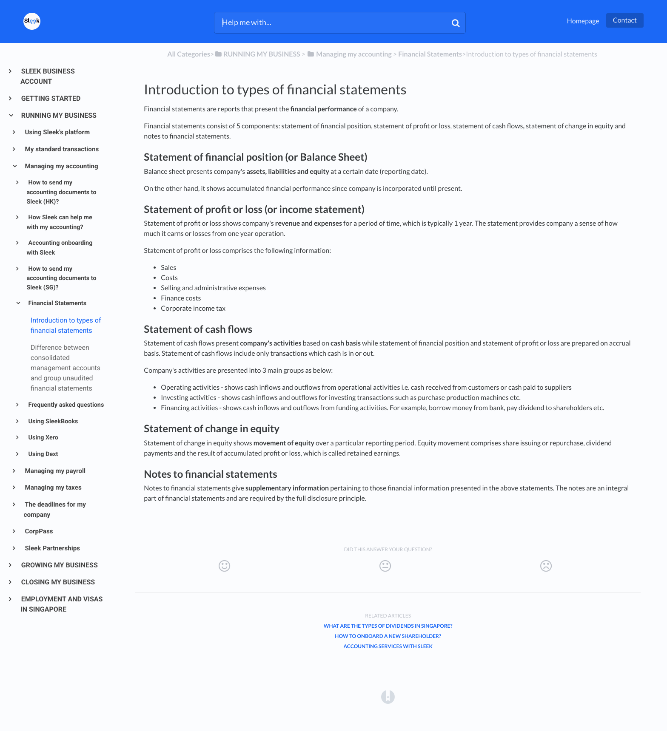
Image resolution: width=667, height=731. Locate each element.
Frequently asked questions (65, 404)
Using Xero (42, 437)
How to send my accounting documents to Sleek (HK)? (61, 192)
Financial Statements (56, 303)
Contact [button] (625, 20)
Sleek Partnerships (52, 548)
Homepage (583, 21)
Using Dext (42, 454)
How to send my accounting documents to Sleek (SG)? (61, 278)
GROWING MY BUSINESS (59, 565)
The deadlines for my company (55, 509)
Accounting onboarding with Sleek (59, 247)
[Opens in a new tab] (388, 696)
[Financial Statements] (430, 54)
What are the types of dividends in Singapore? (388, 626)
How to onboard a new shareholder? (388, 636)
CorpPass (38, 531)
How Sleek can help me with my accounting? (59, 222)
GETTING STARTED (50, 98)
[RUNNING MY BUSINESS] (257, 54)
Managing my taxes (53, 487)
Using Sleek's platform (57, 132)
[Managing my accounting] (349, 54)
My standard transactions (61, 149)
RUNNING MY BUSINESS (58, 115)
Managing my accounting (61, 166)
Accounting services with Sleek (387, 646)
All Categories (188, 54)
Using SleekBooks (52, 421)
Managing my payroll (55, 471)
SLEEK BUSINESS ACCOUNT (47, 76)
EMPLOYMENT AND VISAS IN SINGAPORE (61, 604)
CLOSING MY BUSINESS (57, 582)
